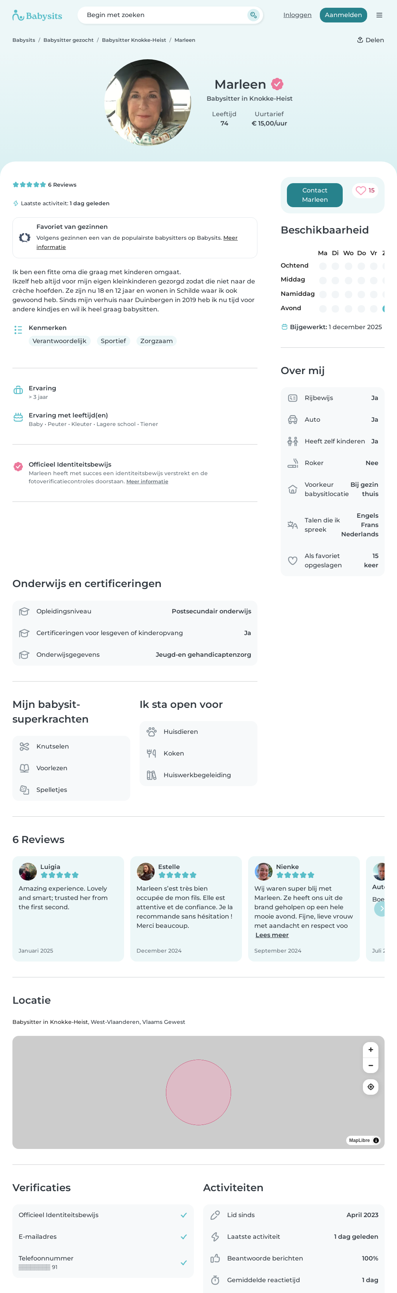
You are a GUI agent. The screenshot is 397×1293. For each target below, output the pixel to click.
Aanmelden (343, 15)
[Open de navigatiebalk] (379, 15)
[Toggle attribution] (376, 1140)
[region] (198, 1092)
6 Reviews (44, 184)
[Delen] (370, 40)
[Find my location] (370, 1087)
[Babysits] (37, 15)
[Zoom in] (370, 1050)
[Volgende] (382, 909)
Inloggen (297, 15)
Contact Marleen (315, 195)
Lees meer (272, 935)
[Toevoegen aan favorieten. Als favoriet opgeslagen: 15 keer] (365, 190)
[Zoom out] (370, 1065)
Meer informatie (147, 481)
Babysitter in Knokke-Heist (250, 98)
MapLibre (359, 1140)
